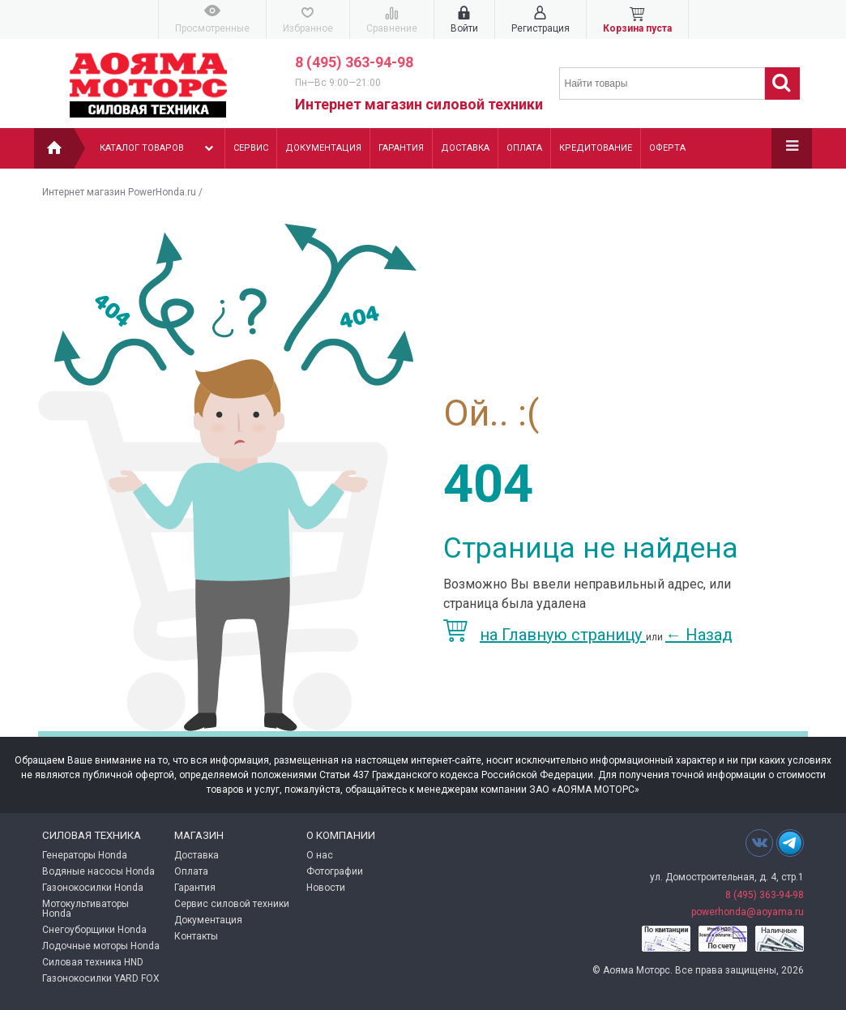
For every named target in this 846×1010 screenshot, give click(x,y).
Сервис (250, 148)
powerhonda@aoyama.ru (747, 912)
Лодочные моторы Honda (101, 946)
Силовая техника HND (92, 962)
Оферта (667, 148)
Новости (325, 887)
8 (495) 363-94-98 (354, 62)
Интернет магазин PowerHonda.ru (119, 192)
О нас (319, 855)
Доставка (465, 148)
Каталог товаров (158, 148)
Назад (699, 634)
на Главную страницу (544, 634)
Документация (323, 148)
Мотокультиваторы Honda (85, 908)
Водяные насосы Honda (98, 871)
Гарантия (401, 148)
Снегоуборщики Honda (94, 929)
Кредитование (595, 148)
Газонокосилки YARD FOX (101, 978)
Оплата (524, 148)
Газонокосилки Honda (92, 887)
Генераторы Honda (84, 855)
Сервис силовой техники (231, 903)
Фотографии (334, 871)
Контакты (196, 936)
